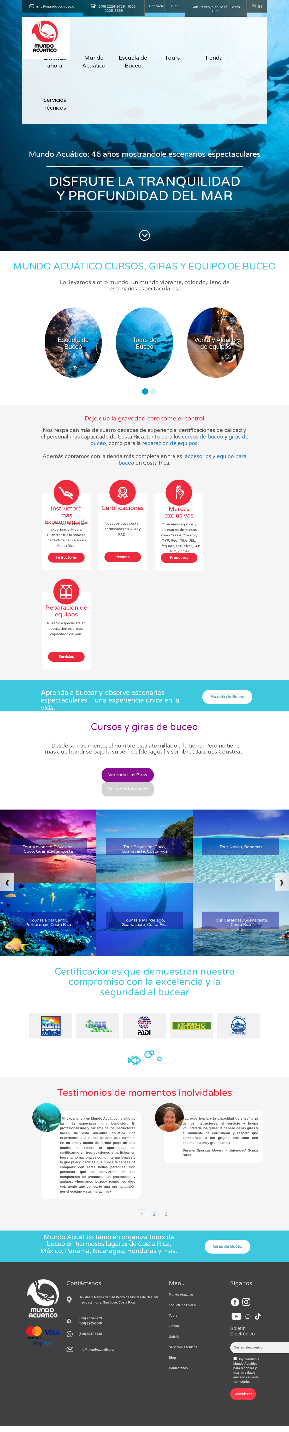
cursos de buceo (202, 437)
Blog (175, 6)
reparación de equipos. (170, 444)
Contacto (156, 6)
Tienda (214, 58)
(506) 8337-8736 (90, 1334)
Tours (172, 58)
